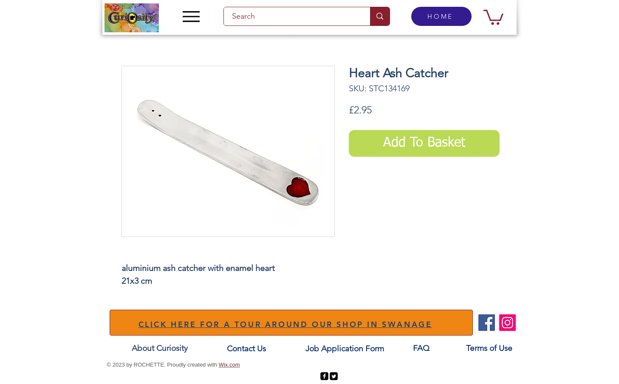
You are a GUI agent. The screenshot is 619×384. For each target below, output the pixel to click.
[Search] (292, 16)
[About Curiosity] (160, 348)
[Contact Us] (246, 348)
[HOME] (441, 16)
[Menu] (191, 16)
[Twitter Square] (334, 376)
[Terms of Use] (489, 348)
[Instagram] (507, 322)
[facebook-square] (324, 376)
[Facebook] (486, 322)
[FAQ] (421, 348)
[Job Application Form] (345, 348)
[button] (493, 16)
